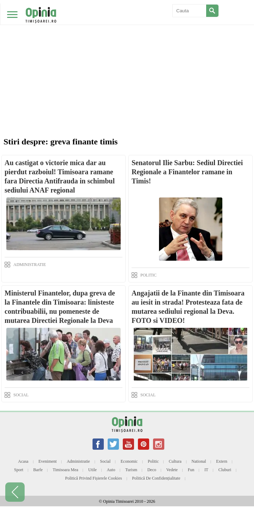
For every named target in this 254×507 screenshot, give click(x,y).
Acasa (23, 461)
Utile (92, 469)
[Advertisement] (127, 53)
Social (105, 461)
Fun (191, 469)
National (198, 461)
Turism (131, 469)
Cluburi (224, 469)
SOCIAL (20, 394)
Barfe (38, 469)
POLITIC (148, 275)
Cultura (175, 461)
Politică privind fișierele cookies (93, 478)
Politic (153, 461)
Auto (111, 469)
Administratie (78, 461)
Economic (129, 461)
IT (206, 469)
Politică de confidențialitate (156, 478)
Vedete (172, 469)
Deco (151, 469)
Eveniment (47, 461)
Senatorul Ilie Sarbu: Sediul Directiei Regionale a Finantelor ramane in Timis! (187, 172)
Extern (221, 461)
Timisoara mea (65, 469)
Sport (18, 469)
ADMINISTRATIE (29, 264)
